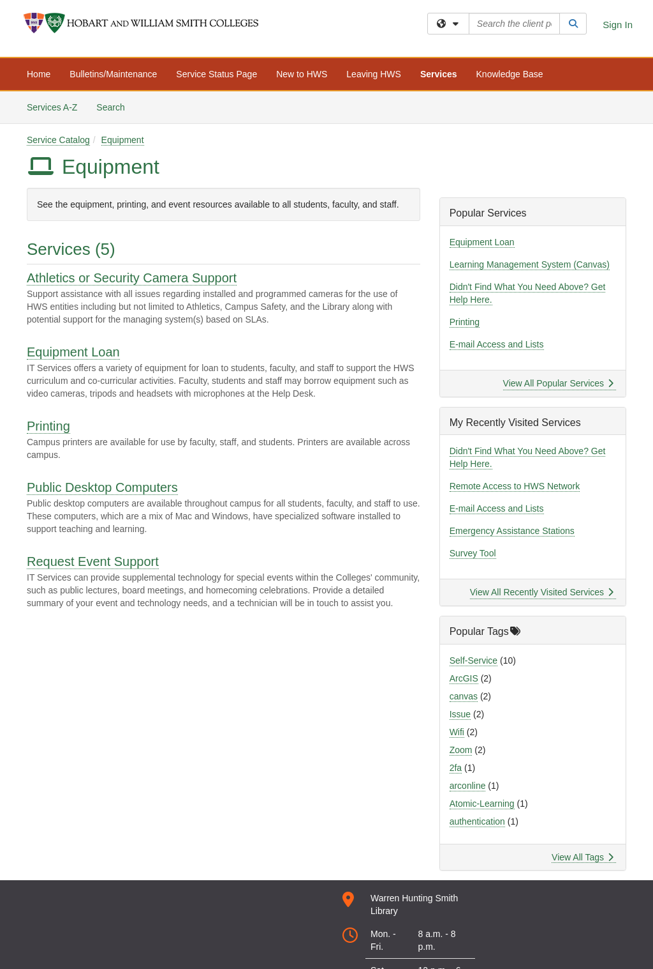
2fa (456, 768)
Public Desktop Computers (102, 487)
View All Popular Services (558, 383)
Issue (460, 714)
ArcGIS (464, 678)
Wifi (457, 732)
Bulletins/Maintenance (113, 74)
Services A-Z (52, 107)
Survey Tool (473, 553)
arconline (468, 786)
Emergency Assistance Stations (512, 531)
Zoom (461, 750)
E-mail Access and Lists (497, 344)
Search (115, 106)
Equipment (122, 140)
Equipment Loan (73, 352)
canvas (464, 696)
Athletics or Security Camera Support (132, 278)
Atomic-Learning (482, 803)
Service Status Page (216, 74)
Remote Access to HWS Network (515, 486)
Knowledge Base (509, 74)
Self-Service (473, 660)
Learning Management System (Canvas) (530, 264)
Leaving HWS (373, 74)
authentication (477, 821)
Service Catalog (58, 140)
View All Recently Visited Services (541, 592)
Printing (48, 426)
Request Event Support (93, 561)
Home (38, 74)
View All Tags (582, 857)
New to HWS (301, 74)
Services (438, 74)
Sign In (618, 24)
